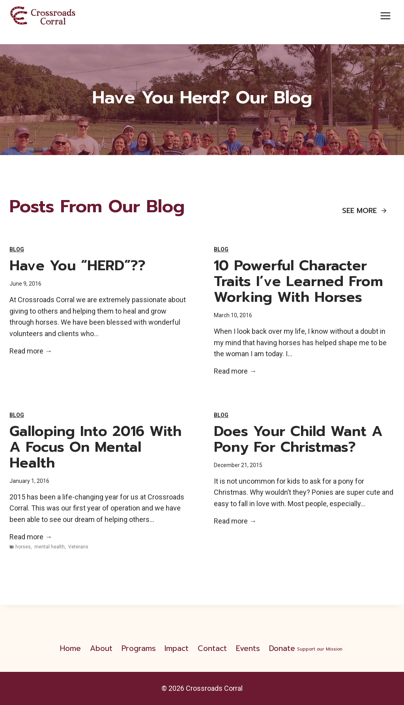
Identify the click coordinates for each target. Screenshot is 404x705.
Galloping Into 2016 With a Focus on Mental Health (95, 447)
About (101, 648)
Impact (177, 648)
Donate (306, 648)
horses (23, 547)
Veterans (78, 547)
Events (248, 648)
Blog (16, 249)
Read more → (30, 351)
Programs (139, 648)
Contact (212, 648)
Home (70, 648)
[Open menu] (385, 15)
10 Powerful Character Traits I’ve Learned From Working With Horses (298, 281)
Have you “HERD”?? (77, 265)
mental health (49, 547)
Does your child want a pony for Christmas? (298, 439)
